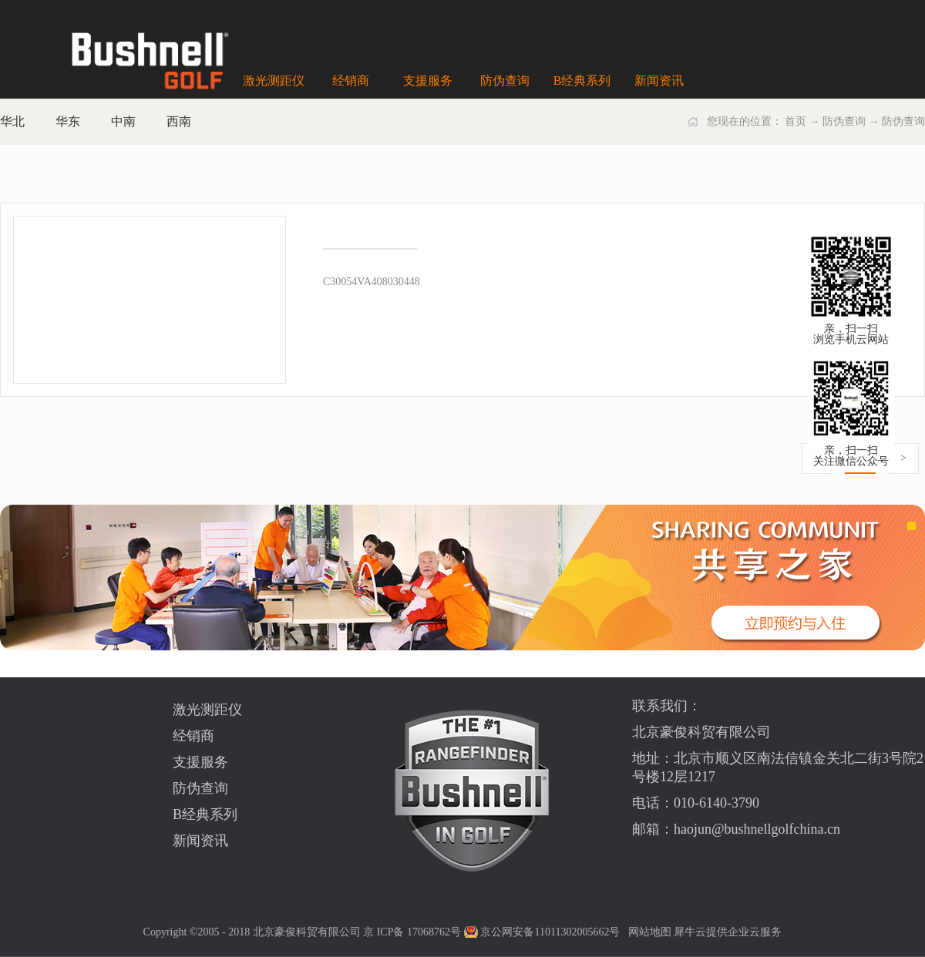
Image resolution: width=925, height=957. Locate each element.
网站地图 (647, 932)
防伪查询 (844, 121)
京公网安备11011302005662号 (550, 932)
